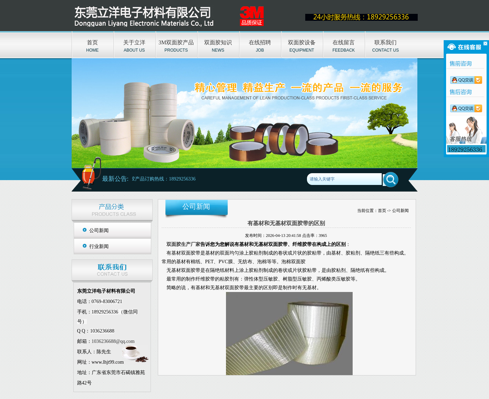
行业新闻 (99, 246)
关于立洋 (134, 42)
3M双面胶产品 (176, 42)
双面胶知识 (218, 42)
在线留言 (344, 42)
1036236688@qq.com (113, 341)
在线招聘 (260, 42)
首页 (92, 42)
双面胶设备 (302, 42)
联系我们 (385, 42)
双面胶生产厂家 (183, 244)
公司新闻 (99, 230)
